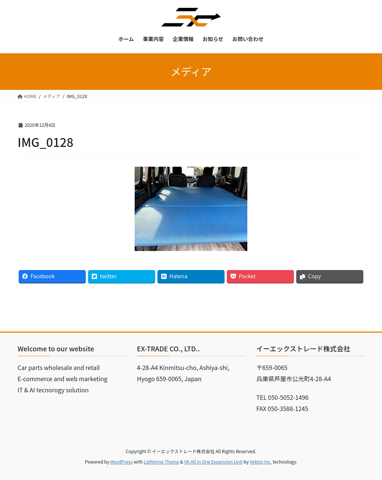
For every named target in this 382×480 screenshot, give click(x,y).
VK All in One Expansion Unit (213, 461)
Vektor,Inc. (261, 461)
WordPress (121, 461)
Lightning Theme (161, 461)
